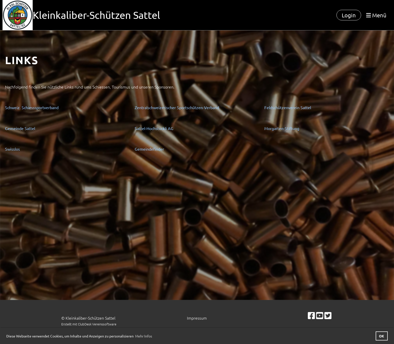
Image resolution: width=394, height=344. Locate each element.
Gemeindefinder (149, 148)
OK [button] (381, 336)
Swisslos (12, 148)
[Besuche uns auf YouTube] (319, 315)
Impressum (197, 318)
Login (349, 15)
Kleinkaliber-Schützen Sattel (96, 15)
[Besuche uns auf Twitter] (327, 315)
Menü (376, 15)
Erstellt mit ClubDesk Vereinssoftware (88, 324)
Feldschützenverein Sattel (287, 107)
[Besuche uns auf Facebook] (311, 315)
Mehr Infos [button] (143, 336)
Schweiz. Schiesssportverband (32, 107)
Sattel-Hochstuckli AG (154, 128)
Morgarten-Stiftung (281, 128)
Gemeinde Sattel (20, 128)
